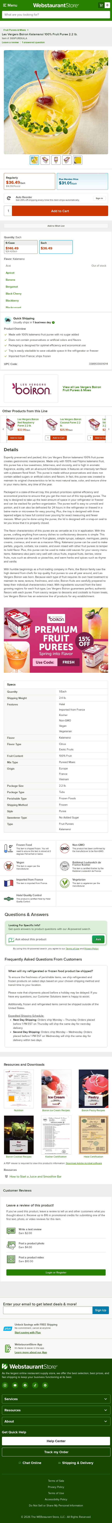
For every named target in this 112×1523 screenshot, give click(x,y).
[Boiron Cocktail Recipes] (18, 1136)
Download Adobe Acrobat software (84, 1163)
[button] (34, 160)
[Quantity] (8, 211)
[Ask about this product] (56, 939)
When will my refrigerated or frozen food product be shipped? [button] (50, 971)
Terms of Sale (56, 1481)
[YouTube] (15, 1385)
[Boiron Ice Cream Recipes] (56, 1090)
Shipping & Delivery (75, 1463)
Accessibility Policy (56, 1499)
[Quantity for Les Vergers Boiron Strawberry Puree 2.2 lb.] (90, 438)
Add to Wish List (56, 226)
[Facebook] (25, 1385)
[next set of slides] (109, 429)
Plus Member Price (68, 179)
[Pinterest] (45, 1385)
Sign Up (100, 1310)
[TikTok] (35, 1385)
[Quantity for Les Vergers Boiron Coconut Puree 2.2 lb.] (47, 438)
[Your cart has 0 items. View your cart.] (104, 5)
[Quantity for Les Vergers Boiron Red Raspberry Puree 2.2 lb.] (5, 438)
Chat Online (30, 1463)
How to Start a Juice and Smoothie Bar (47, 1176)
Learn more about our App (31, 1352)
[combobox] (56, 15)
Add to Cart (16, 437)
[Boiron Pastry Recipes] (93, 1090)
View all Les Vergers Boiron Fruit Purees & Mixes (82, 388)
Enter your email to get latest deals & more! (40, 1304)
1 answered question (33, 42)
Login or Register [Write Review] (56, 1272)
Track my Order (56, 1452)
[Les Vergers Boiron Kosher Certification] (56, 1136)
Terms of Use (72, 948)
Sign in (99, 198)
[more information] (53, 322)
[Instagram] (5, 1385)
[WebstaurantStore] (56, 1366)
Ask (98, 939)
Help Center (56, 1441)
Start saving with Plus (28, 1332)
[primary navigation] (10, 5)
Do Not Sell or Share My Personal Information (56, 1505)
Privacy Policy (91, 948)
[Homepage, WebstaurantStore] (56, 5)
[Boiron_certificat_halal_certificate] (93, 1136)
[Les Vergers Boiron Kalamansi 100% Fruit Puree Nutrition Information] (18, 1090)
